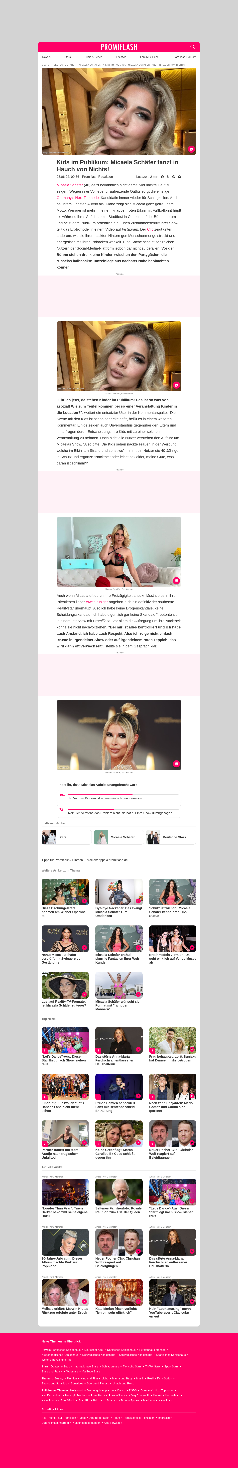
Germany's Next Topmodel (78, 198)
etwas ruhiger (97, 602)
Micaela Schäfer (70, 185)
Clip (150, 229)
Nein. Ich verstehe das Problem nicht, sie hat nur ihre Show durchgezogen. (120, 813)
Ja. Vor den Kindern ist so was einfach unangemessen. (106, 798)
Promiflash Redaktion (97, 176)
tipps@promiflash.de (113, 860)
